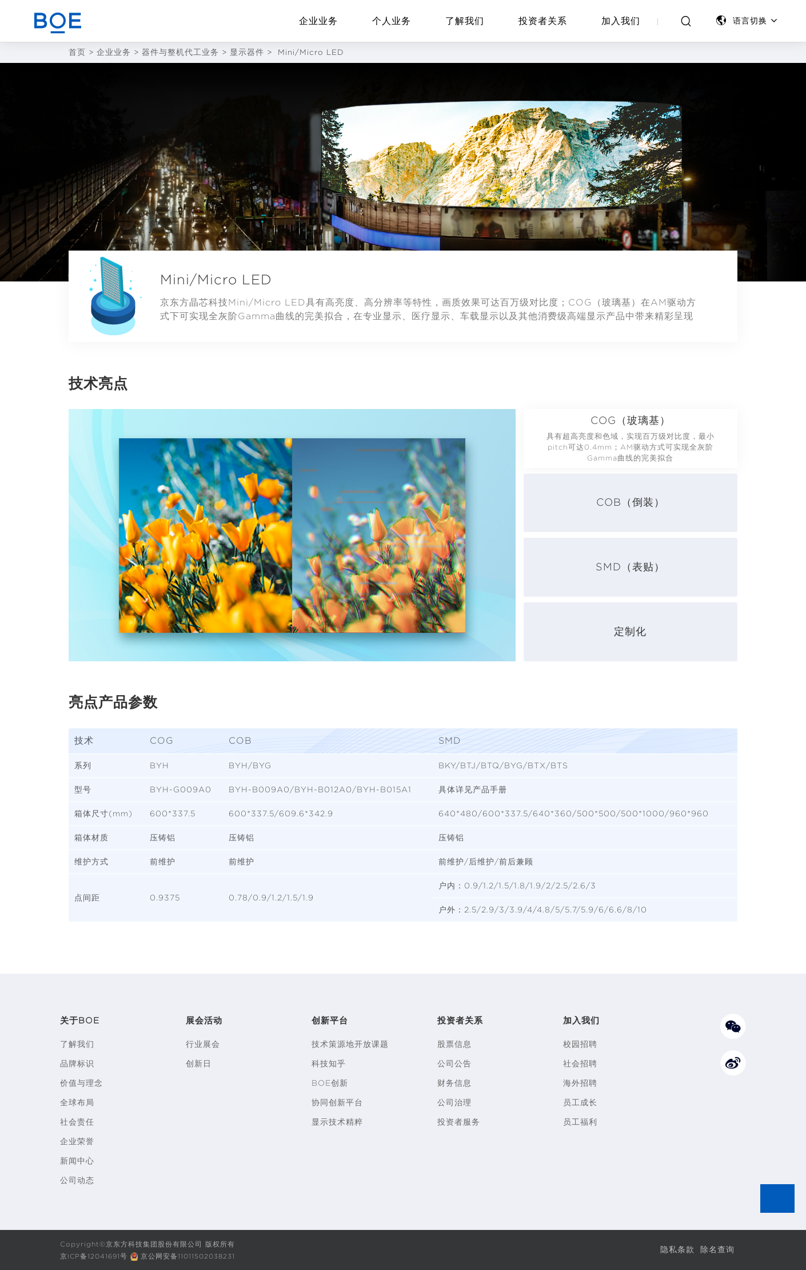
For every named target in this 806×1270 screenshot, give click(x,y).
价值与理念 (81, 1083)
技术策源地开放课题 (350, 1044)
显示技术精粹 (337, 1121)
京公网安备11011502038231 (191, 1256)
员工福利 (580, 1121)
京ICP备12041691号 (95, 1256)
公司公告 (454, 1063)
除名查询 (717, 1249)
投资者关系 (542, 21)
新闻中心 (77, 1160)
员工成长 (580, 1102)
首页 (77, 52)
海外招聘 (580, 1083)
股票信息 (454, 1044)
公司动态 (77, 1180)
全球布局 (77, 1102)
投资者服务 (458, 1121)
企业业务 (318, 21)
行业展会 (203, 1044)
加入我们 (620, 21)
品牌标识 (77, 1063)
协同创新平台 (337, 1102)
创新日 (199, 1063)
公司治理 (454, 1102)
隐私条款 (677, 1249)
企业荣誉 (77, 1141)
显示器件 (247, 52)
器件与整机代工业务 (180, 52)
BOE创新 (330, 1083)
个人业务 (391, 21)
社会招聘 (580, 1063)
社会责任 (77, 1121)
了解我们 (464, 21)
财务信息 (454, 1083)
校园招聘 (580, 1044)
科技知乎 (329, 1063)
